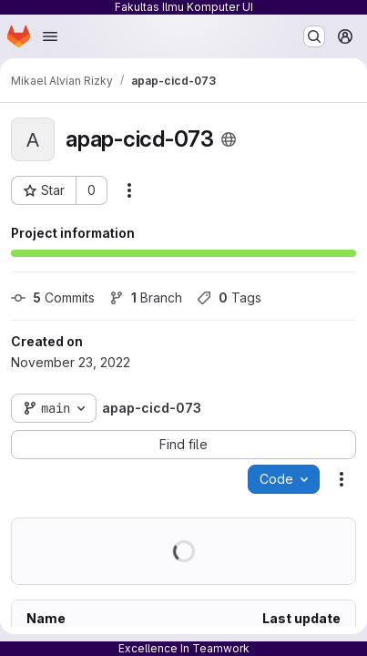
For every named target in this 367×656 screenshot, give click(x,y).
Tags (229, 297)
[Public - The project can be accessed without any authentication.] (228, 139)
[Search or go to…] (314, 36)
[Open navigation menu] (50, 36)
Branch (145, 297)
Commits (53, 297)
